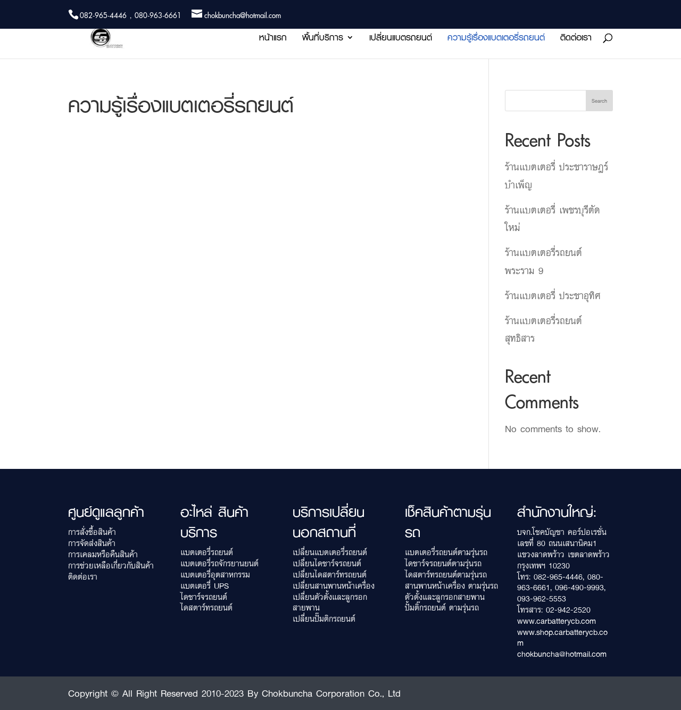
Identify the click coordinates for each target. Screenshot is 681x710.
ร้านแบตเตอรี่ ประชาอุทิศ (553, 295)
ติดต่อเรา (576, 39)
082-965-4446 (558, 576)
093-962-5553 (541, 598)
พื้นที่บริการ (322, 39)
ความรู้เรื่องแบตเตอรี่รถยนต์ (496, 39)
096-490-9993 (579, 587)
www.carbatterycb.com (556, 621)
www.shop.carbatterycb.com (562, 637)
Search (599, 100)
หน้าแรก (273, 39)
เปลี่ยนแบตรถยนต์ (400, 39)
